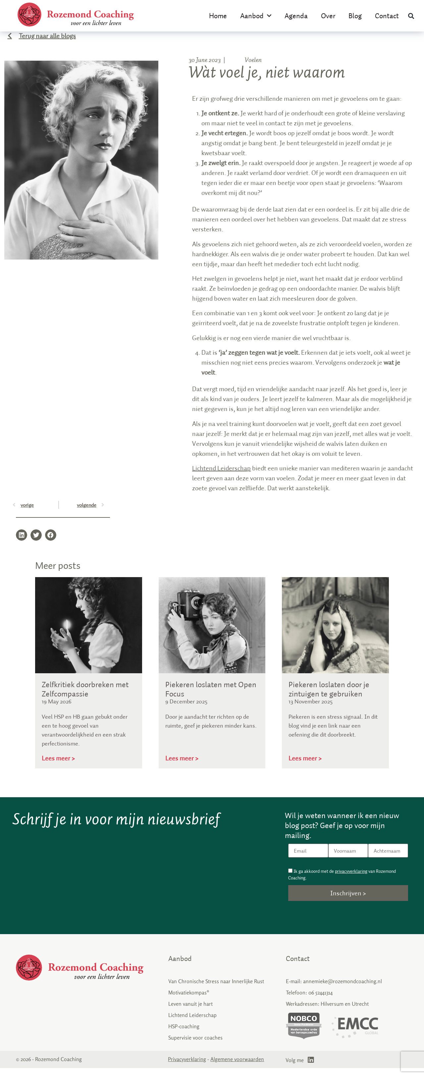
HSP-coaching (183, 1034)
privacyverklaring (351, 879)
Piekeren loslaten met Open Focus (210, 697)
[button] (410, 15)
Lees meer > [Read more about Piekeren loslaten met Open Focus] (181, 766)
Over (328, 15)
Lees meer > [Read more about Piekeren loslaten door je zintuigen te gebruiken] (305, 766)
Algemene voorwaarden (237, 1067)
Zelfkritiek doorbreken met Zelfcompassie (85, 697)
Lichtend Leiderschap (221, 476)
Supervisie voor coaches (195, 1045)
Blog (355, 15)
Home (218, 15)
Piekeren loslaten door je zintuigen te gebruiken (329, 697)
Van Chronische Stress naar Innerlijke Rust (216, 989)
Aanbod (255, 16)
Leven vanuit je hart (190, 1011)
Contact (387, 15)
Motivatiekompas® (188, 1000)
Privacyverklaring (187, 1067)
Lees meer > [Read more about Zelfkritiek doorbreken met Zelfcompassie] (58, 766)
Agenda (296, 15)
